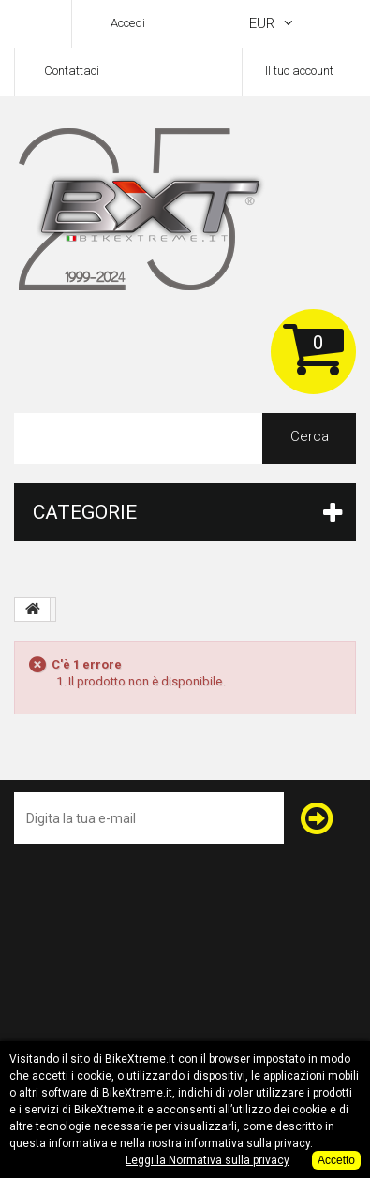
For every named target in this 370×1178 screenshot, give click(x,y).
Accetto (336, 1160)
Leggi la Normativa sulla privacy (207, 1160)
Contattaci (71, 71)
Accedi (128, 23)
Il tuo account (299, 71)
